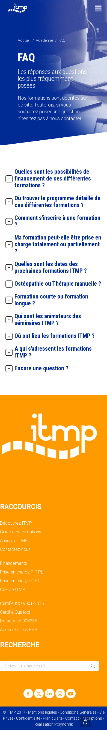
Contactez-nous (15, 549)
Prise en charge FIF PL (21, 572)
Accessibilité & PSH (18, 630)
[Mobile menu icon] (98, 8)
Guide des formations (20, 532)
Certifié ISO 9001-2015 (22, 603)
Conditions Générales (78, 712)
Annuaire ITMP (14, 541)
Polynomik (63, 724)
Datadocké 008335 (18, 621)
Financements (13, 563)
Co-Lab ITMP (12, 589)
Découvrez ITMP (16, 523)
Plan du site (53, 718)
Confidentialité (28, 718)
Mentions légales (42, 712)
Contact (72, 718)
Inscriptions (92, 718)
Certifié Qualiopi (15, 612)
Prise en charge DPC (19, 581)
